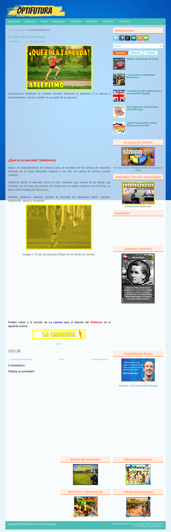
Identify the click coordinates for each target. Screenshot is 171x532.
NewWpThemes (129, 524)
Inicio (11, 30)
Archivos (150, 53)
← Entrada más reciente (20, 359)
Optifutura (15, 41)
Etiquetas (135, 53)
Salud (44, 22)
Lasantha (158, 524)
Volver (59, 344)
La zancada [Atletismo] (26, 36)
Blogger (153, 385)
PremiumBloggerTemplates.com (148, 526)
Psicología (59, 22)
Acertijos (75, 22)
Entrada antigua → (101, 359)
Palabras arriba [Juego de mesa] (142, 59)
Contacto (124, 22)
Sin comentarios (37, 41)
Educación (14, 22)
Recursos (92, 22)
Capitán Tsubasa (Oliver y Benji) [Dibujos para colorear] (142, 124)
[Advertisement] (59, 130)
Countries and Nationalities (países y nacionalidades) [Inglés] (144, 92)
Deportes (30, 22)
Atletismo (20, 30)
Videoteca (108, 22)
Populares (120, 53)
